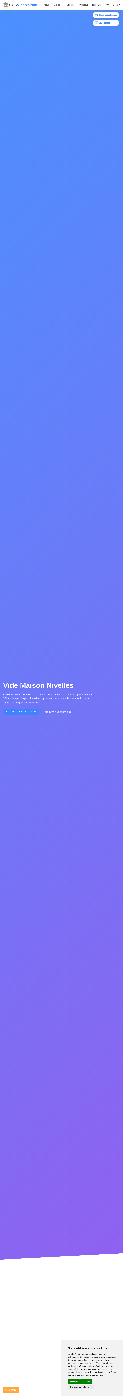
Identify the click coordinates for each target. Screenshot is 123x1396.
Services (70, 5)
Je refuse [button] (86, 1382)
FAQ (107, 5)
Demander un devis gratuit (21, 713)
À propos (58, 5)
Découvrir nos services (58, 713)
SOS (20, 5)
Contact (116, 5)
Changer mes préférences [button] (81, 1387)
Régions (96, 5)
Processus (83, 5)
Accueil (47, 5)
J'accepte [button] (74, 1382)
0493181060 (10, 1390)
